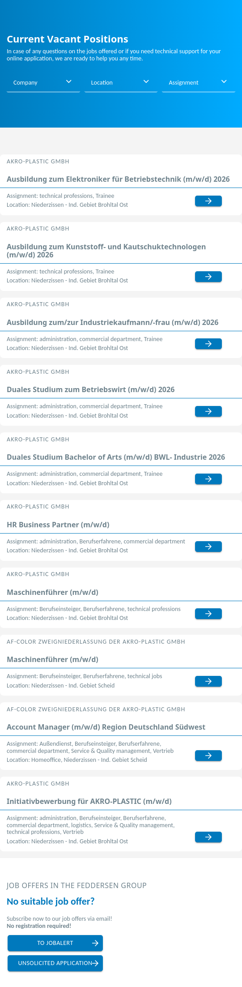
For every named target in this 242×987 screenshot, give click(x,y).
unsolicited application (55, 963)
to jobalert (55, 943)
